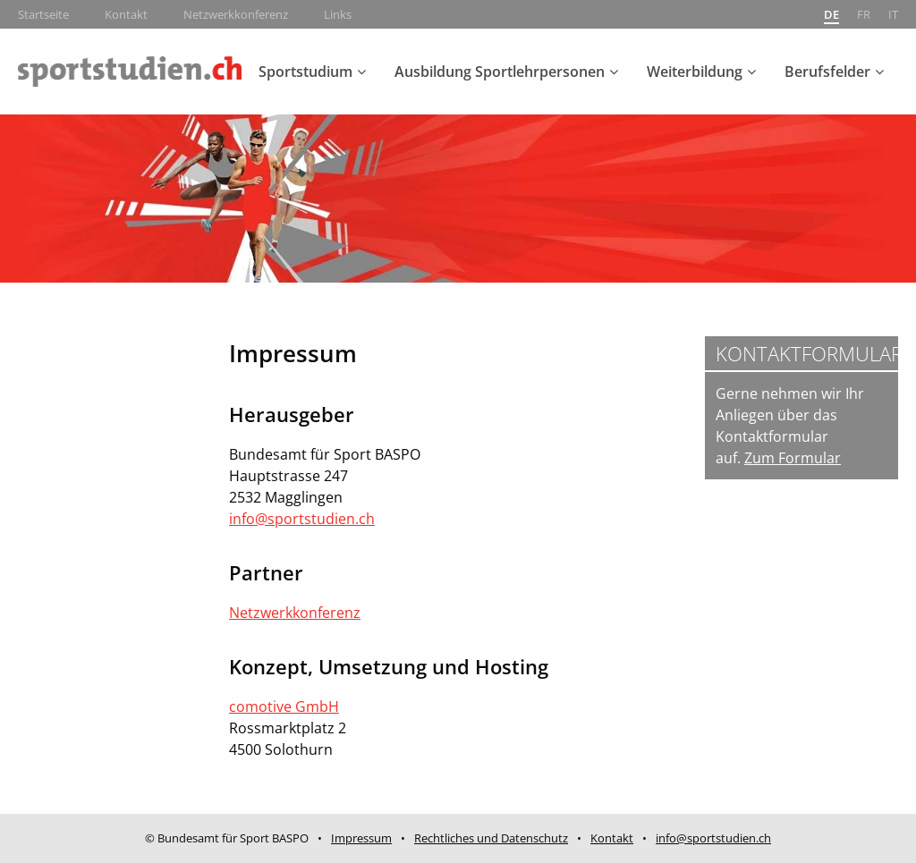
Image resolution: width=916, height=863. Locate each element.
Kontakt (126, 14)
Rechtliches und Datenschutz (491, 838)
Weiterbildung (694, 71)
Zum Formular (792, 458)
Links (338, 14)
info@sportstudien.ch (302, 519)
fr (863, 14)
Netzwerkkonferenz (235, 14)
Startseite (43, 14)
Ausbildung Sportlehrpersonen (499, 71)
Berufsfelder (827, 71)
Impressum (361, 838)
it (893, 14)
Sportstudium (305, 71)
